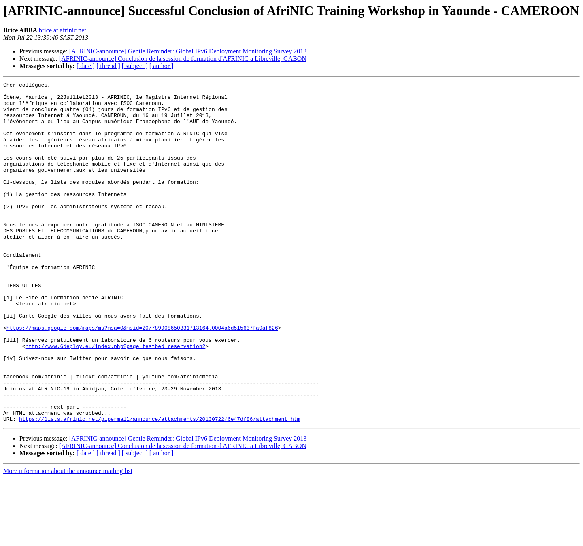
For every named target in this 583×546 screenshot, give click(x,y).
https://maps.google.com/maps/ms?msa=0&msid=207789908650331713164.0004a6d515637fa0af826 (142, 377)
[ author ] (161, 65)
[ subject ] (135, 65)
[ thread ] (108, 65)
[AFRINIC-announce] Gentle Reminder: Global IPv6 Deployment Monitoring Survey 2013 (188, 51)
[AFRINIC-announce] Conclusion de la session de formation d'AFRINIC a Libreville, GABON (182, 58)
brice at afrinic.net (62, 30)
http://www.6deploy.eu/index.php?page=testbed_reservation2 (116, 399)
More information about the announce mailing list (67, 538)
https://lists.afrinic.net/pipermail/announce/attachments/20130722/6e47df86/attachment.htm (159, 487)
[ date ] (86, 65)
